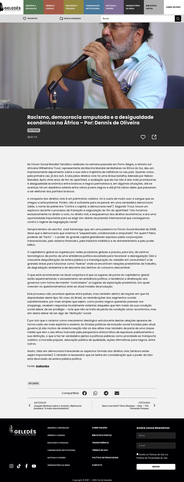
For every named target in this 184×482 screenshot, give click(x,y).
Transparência (100, 442)
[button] (84, 393)
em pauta (33, 383)
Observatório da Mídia (133, 7)
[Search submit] (178, 18)
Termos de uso (100, 450)
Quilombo (42, 366)
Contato (97, 465)
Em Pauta (34, 130)
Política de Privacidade (105, 457)
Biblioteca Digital (151, 7)
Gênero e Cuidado (50, 7)
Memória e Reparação (31, 7)
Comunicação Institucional (93, 7)
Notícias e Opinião (111, 7)
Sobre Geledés (173, 7)
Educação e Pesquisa (71, 7)
